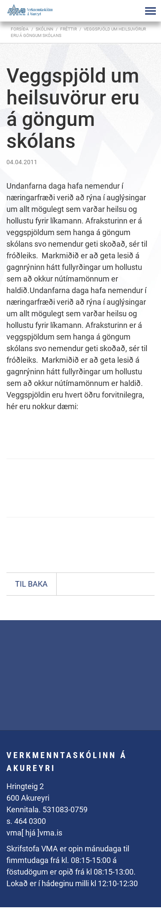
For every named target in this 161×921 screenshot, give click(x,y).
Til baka (31, 583)
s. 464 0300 (26, 821)
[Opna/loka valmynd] (150, 10)
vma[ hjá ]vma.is (34, 832)
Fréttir (68, 29)
